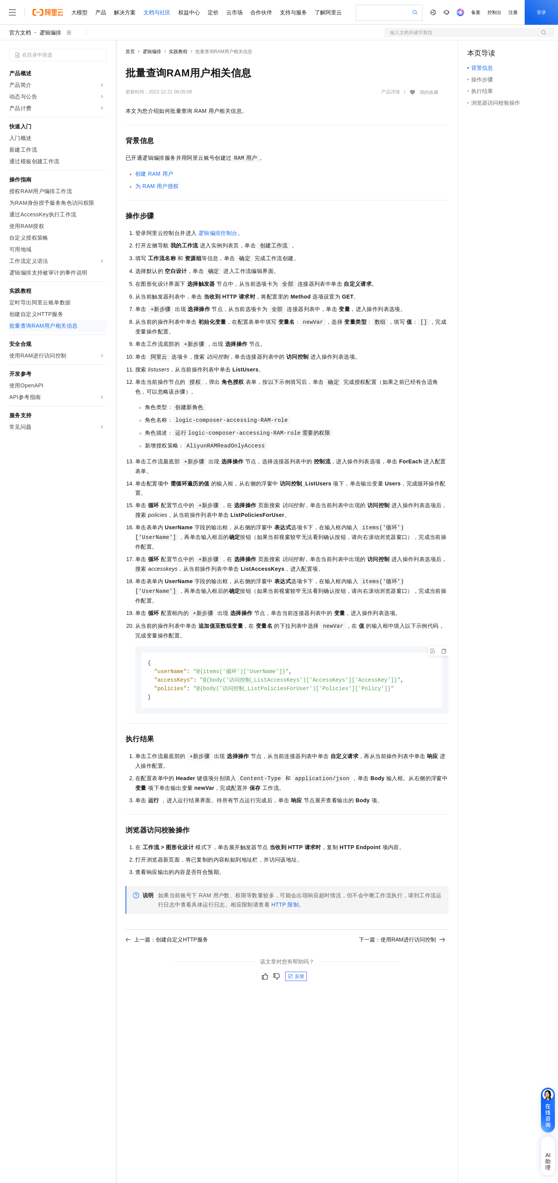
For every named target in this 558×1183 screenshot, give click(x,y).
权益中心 (189, 12)
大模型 (79, 12)
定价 (213, 12)
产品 (100, 12)
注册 (513, 12)
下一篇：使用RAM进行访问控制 (402, 941)
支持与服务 (293, 12)
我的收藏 (429, 92)
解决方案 (125, 12)
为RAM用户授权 (157, 186)
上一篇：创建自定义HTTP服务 (167, 941)
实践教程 (178, 51)
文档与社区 (156, 12)
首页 (130, 51)
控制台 (494, 12)
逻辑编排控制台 (218, 233)
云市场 (234, 12)
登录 (541, 12)
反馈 (296, 978)
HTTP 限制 (285, 906)
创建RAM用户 (154, 174)
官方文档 (20, 32)
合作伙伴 (261, 12)
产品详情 (390, 92)
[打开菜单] (12, 12)
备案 (475, 12)
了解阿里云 (328, 12)
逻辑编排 (50, 32)
